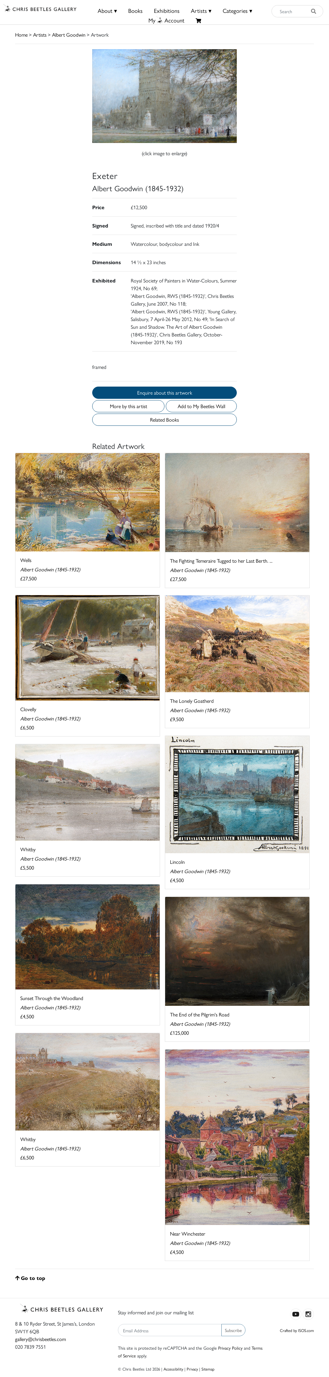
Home (21, 34)
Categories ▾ (237, 10)
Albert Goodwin (68, 34)
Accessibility (173, 1369)
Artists (40, 34)
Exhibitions (167, 10)
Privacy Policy (230, 1348)
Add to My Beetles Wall (201, 406)
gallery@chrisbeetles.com (40, 1339)
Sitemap (208, 1369)
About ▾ (107, 10)
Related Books (164, 419)
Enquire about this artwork (164, 392)
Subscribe (233, 1330)
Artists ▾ (201, 10)
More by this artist (128, 406)
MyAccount (166, 20)
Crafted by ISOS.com (297, 1330)
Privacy (192, 1369)
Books (135, 10)
